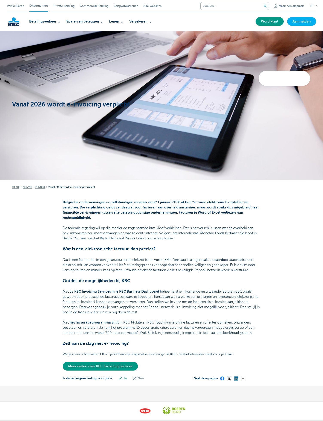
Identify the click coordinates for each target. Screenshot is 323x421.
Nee (138, 378)
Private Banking (64, 6)
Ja (123, 378)
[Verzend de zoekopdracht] (265, 6)
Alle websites (152, 6)
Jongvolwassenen (126, 6)
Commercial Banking (94, 6)
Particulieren (15, 6)
